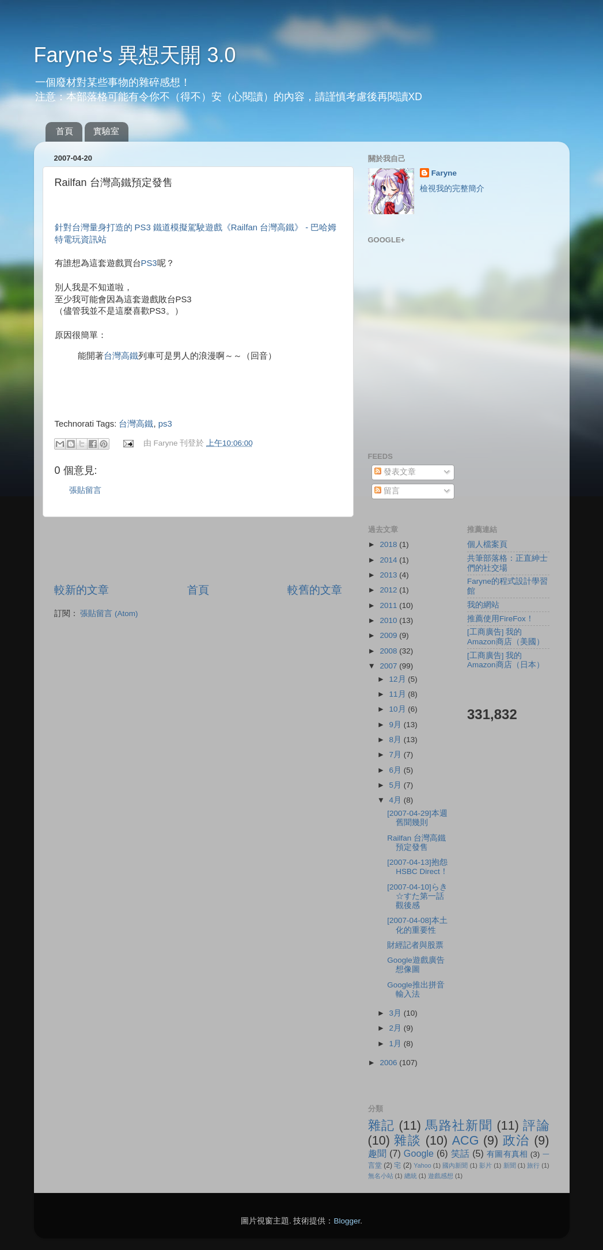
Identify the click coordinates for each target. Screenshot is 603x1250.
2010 (389, 620)
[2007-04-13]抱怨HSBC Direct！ (417, 867)
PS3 (149, 263)
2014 (389, 560)
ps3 (165, 423)
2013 (389, 575)
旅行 (533, 1165)
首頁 (64, 131)
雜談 (407, 1140)
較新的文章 (81, 590)
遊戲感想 (440, 1175)
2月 (396, 1028)
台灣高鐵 (121, 355)
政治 (516, 1140)
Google (419, 1153)
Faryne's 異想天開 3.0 (135, 55)
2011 (389, 605)
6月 (396, 770)
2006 (389, 1062)
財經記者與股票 (415, 945)
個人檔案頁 (487, 544)
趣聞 (377, 1153)
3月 (396, 1013)
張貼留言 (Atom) (109, 613)
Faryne (444, 173)
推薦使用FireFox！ (500, 618)
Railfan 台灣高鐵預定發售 (416, 843)
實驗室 (106, 131)
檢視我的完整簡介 (452, 188)
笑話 (460, 1153)
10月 (398, 709)
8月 (396, 739)
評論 (536, 1125)
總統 (410, 1175)
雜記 (381, 1125)
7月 (396, 754)
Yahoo (422, 1165)
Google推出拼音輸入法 (416, 989)
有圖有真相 (507, 1154)
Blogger (346, 1221)
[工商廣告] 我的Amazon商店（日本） (505, 660)
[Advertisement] (198, 550)
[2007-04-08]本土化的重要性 (417, 925)
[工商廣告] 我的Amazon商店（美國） (505, 636)
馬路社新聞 (458, 1125)
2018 (389, 544)
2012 (389, 590)
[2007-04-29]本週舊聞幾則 (417, 818)
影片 (485, 1165)
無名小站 (380, 1175)
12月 (398, 679)
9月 (396, 724)
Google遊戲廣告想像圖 (416, 965)
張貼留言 (85, 490)
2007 (389, 666)
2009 (389, 635)
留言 (387, 491)
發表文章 (395, 472)
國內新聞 (455, 1165)
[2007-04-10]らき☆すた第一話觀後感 (417, 896)
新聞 (509, 1165)
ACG (465, 1140)
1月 (396, 1043)
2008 (389, 651)
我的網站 (483, 605)
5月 (396, 785)
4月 (396, 800)
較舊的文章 (314, 590)
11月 (398, 694)
